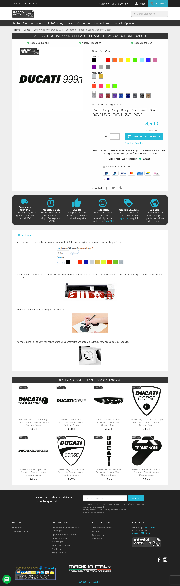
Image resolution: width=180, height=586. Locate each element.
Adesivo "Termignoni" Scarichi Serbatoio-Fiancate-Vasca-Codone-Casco (146, 472)
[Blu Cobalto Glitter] (128, 96)
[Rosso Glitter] (108, 96)
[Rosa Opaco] (155, 61)
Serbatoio (83, 23)
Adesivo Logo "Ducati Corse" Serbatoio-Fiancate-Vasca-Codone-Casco (71, 472)
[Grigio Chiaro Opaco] (101, 67)
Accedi (95, 531)
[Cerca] (149, 14)
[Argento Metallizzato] (95, 77)
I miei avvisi (97, 538)
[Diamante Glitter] (95, 96)
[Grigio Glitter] (135, 96)
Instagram (165, 559)
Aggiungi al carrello (144, 136)
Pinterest (120, 188)
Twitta (113, 188)
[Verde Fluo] (115, 87)
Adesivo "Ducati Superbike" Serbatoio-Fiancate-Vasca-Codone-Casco (33, 472)
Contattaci (57, 549)
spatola (124, 218)
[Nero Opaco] (95, 61)
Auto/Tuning (55, 23)
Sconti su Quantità (134, 143)
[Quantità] (113, 136)
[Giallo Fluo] (108, 87)
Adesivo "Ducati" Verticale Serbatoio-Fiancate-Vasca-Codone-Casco (109, 472)
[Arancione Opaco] (115, 61)
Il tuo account (101, 522)
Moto (16, 23)
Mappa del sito (59, 552)
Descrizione (25, 235)
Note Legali (57, 541)
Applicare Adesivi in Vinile (64, 534)
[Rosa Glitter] (101, 96)
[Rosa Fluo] (101, 87)
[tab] (25, 235)
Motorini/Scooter (34, 23)
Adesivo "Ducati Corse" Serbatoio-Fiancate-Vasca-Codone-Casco (71, 422)
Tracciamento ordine (102, 527)
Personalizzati (102, 23)
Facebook (159, 559)
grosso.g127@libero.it (142, 533)
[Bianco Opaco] (101, 61)
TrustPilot (109, 221)
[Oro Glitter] (149, 96)
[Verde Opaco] (135, 61)
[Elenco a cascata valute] (124, 4)
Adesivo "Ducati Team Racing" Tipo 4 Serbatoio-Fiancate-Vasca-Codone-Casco (33, 422)
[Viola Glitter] (115, 96)
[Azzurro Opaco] (142, 61)
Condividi (106, 188)
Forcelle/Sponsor (124, 23)
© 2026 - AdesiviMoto (90, 582)
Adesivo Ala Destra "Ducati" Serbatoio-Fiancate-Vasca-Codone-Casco (109, 422)
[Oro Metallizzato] (101, 77)
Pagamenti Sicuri (60, 538)
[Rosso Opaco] (108, 61)
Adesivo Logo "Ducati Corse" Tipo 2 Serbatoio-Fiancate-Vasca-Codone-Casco (146, 422)
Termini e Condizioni (61, 545)
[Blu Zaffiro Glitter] (122, 96)
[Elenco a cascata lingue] (104, 4)
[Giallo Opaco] (128, 61)
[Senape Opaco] (122, 61)
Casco (70, 23)
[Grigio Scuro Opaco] (108, 67)
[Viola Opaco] (95, 67)
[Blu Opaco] (149, 61)
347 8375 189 (31, 3)
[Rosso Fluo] (95, 87)
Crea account (98, 535)
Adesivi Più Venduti (21, 531)
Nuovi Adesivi (18, 527)
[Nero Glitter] (142, 96)
